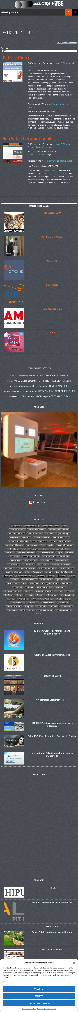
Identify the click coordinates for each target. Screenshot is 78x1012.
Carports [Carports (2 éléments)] (29, 595)
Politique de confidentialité (46, 1009)
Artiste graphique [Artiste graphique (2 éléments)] (31, 560)
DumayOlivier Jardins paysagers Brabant (52, 932)
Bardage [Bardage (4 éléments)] (41, 576)
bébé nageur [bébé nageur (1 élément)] (60, 587)
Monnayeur (52, 926)
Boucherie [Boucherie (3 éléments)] (34, 584)
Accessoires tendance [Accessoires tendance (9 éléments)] (37, 530)
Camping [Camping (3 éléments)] (29, 591)
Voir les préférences (39, 1003)
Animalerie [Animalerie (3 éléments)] (9, 553)
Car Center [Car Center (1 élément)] (9, 595)
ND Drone (52, 260)
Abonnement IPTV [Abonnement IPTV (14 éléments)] (32, 526)
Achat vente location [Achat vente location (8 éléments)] (16, 534)
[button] (74, 962)
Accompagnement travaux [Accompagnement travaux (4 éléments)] (58, 530)
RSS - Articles (37, 502)
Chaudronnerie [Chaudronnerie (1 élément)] (66, 607)
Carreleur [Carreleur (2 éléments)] (40, 595)
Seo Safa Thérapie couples (28, 138)
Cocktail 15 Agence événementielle (52, 654)
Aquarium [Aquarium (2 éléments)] (69, 553)
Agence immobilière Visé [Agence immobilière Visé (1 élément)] (14, 545)
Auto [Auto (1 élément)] (27, 572)
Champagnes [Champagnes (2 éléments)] (63, 603)
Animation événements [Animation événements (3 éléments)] (26, 553)
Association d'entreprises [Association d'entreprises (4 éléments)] (61, 564)
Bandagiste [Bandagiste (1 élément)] (8, 576)
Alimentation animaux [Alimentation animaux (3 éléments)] (65, 545)
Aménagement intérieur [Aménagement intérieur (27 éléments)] (60, 549)
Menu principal (75, 12)
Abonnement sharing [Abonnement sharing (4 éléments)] (50, 526)
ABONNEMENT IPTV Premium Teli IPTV (48, 375)
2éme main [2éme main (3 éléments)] (17, 526)
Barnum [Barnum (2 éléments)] (51, 576)
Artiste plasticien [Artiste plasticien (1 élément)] (61, 560)
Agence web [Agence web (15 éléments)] (32, 545)
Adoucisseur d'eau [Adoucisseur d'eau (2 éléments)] (35, 534)
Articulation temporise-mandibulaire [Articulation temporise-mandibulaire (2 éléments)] (55, 557)
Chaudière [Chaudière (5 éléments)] (53, 607)
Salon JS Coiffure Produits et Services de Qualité (52, 736)
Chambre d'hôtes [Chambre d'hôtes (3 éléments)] (48, 603)
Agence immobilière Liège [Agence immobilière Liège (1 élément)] (60, 541)
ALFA (52, 332)
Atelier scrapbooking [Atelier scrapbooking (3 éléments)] (13, 572)
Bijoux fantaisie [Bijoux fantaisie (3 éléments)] (46, 580)
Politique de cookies (29, 1009)
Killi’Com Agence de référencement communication (52, 632)
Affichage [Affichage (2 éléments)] (49, 534)
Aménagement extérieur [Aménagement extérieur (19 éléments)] (38, 549)
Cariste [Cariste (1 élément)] (19, 595)
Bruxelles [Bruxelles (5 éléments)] (29, 587)
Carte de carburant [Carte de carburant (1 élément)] (67, 595)
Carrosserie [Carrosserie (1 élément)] (52, 595)
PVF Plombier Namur (52, 236)
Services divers (34, 147)
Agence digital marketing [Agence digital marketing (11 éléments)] (18, 541)
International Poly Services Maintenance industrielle (52, 754)
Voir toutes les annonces (67, 43)
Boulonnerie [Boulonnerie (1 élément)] (66, 584)
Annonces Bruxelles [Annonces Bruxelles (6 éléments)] (45, 553)
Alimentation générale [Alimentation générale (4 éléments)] (17, 549)
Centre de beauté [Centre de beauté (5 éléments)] (63, 599)
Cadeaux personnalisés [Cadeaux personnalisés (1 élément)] (12, 591)
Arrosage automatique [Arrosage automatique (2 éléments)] (31, 557)
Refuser (39, 996)
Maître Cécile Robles (52, 949)
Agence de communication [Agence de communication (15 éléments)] (20, 537)
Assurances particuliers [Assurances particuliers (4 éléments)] (47, 568)
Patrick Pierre (16, 57)
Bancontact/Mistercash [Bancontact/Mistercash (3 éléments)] (64, 572)
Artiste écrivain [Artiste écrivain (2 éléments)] (29, 564)
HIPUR (52, 887)
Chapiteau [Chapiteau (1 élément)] (29, 607)
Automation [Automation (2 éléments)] (37, 572)
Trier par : (5, 48)
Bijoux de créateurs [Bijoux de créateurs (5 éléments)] (29, 580)
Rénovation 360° (52, 212)
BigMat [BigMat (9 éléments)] (72, 576)
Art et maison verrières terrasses (52, 699)
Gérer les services (9, 982)
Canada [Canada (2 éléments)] (59, 591)
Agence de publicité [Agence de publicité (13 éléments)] (41, 537)
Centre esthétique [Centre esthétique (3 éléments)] (17, 603)
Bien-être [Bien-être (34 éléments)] (61, 576)
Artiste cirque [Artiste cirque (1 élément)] (15, 560)
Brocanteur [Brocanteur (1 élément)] (18, 587)
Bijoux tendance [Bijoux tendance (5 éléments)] (62, 580)
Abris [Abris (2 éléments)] (64, 526)
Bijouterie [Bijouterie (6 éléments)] (14, 580)
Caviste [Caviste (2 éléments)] (11, 599)
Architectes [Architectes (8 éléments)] (14, 557)
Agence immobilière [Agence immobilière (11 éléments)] (39, 541)
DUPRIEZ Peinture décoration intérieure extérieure (52, 724)
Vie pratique (47, 147)
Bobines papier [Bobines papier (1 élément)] (13, 584)
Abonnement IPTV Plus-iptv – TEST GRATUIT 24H (46, 380)
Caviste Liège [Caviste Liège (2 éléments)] (23, 599)
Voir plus (39, 613)
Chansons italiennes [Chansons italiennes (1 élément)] (14, 607)
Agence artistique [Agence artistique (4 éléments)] (63, 534)
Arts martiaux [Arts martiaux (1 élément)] (43, 564)
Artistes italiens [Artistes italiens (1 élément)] (13, 564)
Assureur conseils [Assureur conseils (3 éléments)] (67, 568)
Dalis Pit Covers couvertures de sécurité (52, 902)
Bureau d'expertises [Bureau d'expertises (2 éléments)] (44, 587)
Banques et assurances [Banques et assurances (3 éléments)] (24, 576)
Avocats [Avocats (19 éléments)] (49, 572)
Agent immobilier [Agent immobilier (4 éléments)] (47, 545)
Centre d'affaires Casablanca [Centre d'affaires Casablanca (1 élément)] (43, 599)
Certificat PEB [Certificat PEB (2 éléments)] (33, 603)
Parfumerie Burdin (52, 675)
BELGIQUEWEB (9, 12)
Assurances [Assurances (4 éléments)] (9, 568)
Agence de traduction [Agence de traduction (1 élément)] (60, 537)
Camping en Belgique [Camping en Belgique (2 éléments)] (44, 591)
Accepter (39, 989)
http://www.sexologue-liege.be (60, 161)
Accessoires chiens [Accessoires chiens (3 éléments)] (17, 530)
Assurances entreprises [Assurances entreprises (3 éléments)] (26, 568)
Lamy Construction (52, 308)
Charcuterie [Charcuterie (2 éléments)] (41, 607)
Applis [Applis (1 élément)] (59, 553)
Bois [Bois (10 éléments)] (24, 584)
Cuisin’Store (52, 284)
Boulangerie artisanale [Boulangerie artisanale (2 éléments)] (50, 584)
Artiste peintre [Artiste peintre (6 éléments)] (46, 560)
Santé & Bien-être (63, 63)
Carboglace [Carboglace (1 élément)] (70, 591)
